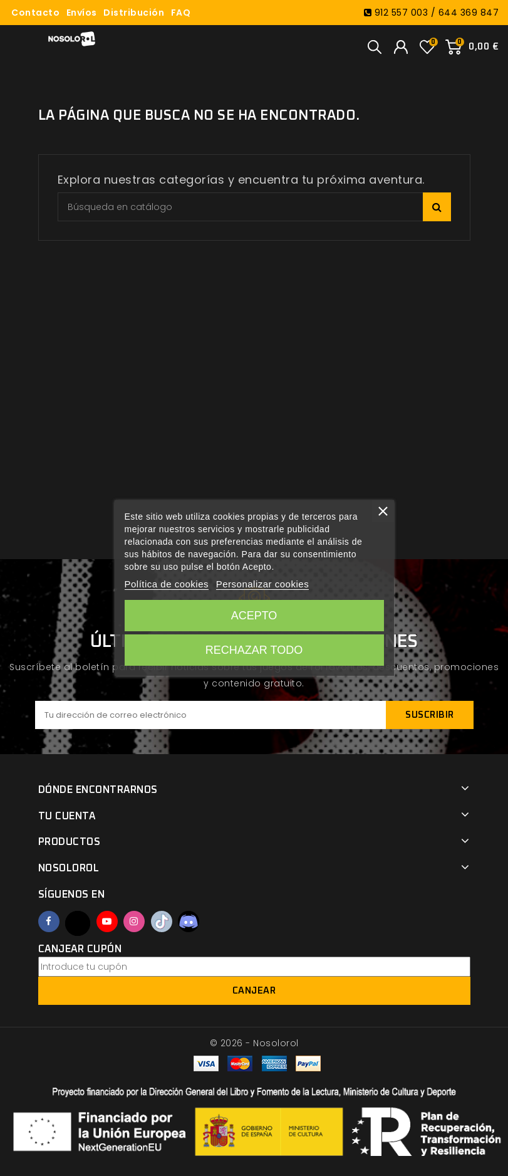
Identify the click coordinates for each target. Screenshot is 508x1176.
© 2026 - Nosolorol (254, 1043)
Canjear (254, 990)
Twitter (77, 923)
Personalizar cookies (262, 584)
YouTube (107, 921)
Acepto (254, 615)
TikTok (161, 921)
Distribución (133, 12)
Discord (188, 921)
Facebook (49, 921)
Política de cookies (166, 584)
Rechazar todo (254, 650)
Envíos (81, 12)
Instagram (134, 921)
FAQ (181, 12)
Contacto (35, 12)
